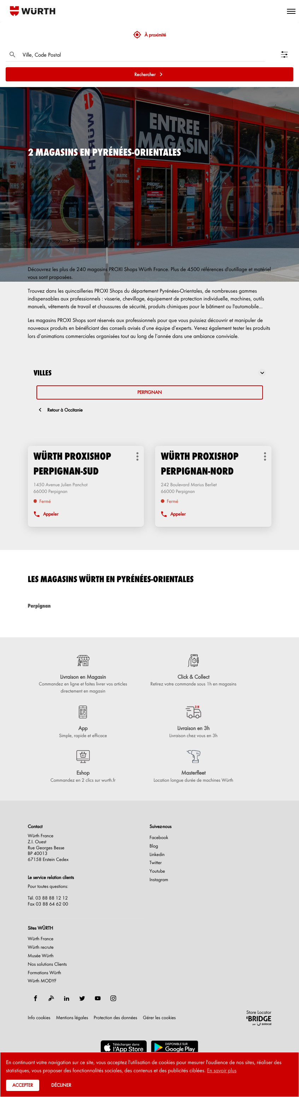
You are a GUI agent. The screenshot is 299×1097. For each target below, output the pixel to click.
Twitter (156, 862)
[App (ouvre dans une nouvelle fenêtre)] (83, 722)
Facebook (159, 837)
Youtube (157, 871)
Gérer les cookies (159, 1018)
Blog (154, 846)
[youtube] (98, 998)
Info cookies (39, 1018)
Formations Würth (44, 973)
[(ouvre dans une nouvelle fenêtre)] (124, 1047)
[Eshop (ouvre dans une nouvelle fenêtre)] (83, 766)
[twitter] (82, 998)
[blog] (51, 998)
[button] (291, 11)
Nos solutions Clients (47, 964)
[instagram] (113, 998)
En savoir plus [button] (221, 1070)
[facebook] (35, 998)
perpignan (149, 392)
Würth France (41, 939)
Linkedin (157, 854)
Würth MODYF (42, 981)
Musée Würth (41, 956)
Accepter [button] (22, 1085)
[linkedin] (67, 998)
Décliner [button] (61, 1085)
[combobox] (142, 54)
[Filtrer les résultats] (287, 54)
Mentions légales (72, 1018)
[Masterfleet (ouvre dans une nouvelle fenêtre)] (193, 766)
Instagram (159, 879)
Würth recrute (41, 947)
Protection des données (115, 1018)
